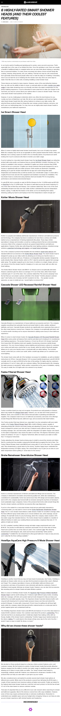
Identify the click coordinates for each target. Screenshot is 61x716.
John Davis (5, 21)
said (43, 530)
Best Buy (6, 184)
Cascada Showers (55, 319)
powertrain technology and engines (18, 248)
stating (10, 619)
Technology (5, 6)
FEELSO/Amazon (55, 406)
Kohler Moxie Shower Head (33, 254)
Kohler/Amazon (56, 231)
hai (58, 146)
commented (4, 534)
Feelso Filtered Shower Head (19, 424)
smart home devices (47, 252)
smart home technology (40, 248)
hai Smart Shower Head (43, 160)
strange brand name (21, 412)
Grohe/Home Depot (55, 489)
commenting (50, 613)
